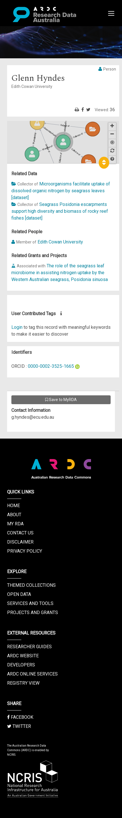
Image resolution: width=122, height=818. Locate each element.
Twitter (19, 726)
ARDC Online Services (32, 674)
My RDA (15, 523)
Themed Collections (31, 585)
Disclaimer (20, 542)
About (14, 514)
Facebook (20, 717)
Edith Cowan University (60, 242)
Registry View (23, 683)
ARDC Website (23, 655)
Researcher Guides (29, 646)
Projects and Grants (32, 612)
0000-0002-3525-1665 (51, 366)
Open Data (19, 594)
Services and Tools (30, 603)
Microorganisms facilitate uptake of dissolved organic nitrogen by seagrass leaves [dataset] (60, 190)
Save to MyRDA (61, 399)
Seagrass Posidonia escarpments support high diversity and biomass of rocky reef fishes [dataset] (59, 211)
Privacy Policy (24, 551)
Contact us (20, 533)
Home (13, 505)
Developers (21, 665)
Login (16, 327)
